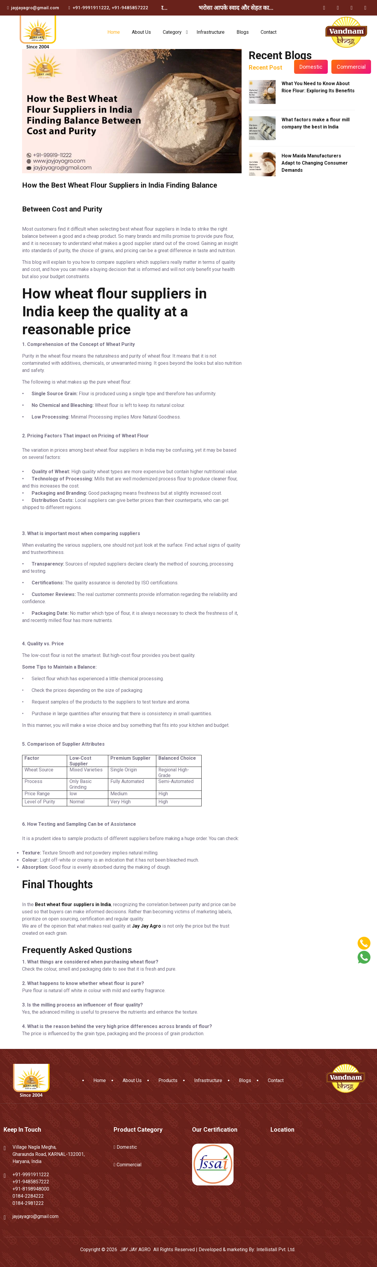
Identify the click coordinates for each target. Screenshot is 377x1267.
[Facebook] (324, 7)
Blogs (243, 32)
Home (113, 32)
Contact (268, 32)
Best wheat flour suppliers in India (73, 904)
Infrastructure (211, 32)
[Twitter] (337, 7)
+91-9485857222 (130, 7)
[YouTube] (365, 7)
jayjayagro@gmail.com (35, 7)
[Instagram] (351, 7)
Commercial (351, 67)
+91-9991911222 (90, 7)
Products (167, 1080)
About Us (141, 32)
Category (172, 32)
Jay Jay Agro (146, 926)
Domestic (310, 67)
